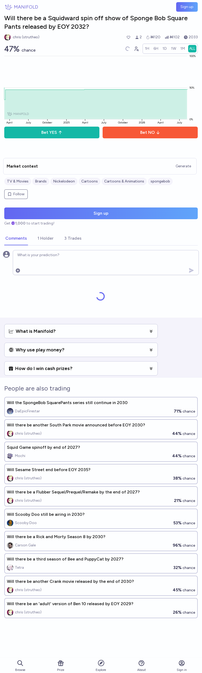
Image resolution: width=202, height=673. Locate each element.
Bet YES (51, 132)
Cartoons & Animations (124, 181)
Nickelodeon (64, 181)
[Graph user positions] (136, 48)
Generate (183, 166)
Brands (41, 181)
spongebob (160, 181)
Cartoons (89, 181)
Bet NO (150, 132)
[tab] (16, 238)
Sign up (186, 7)
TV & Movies (18, 181)
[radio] (147, 48)
